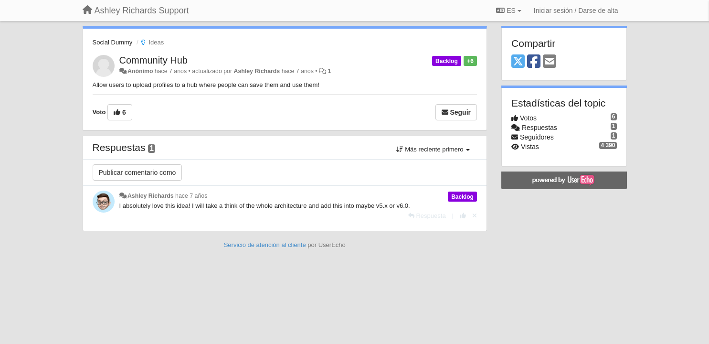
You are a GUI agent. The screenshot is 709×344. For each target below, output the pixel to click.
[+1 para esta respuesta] (463, 215)
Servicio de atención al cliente (266, 244)
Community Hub (153, 60)
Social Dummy (113, 42)
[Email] (549, 62)
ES (508, 10)
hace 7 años (191, 196)
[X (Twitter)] (518, 62)
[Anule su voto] (474, 215)
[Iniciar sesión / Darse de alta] (576, 10)
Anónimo (140, 71)
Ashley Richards (256, 71)
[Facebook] (533, 62)
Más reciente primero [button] (433, 149)
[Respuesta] (427, 215)
